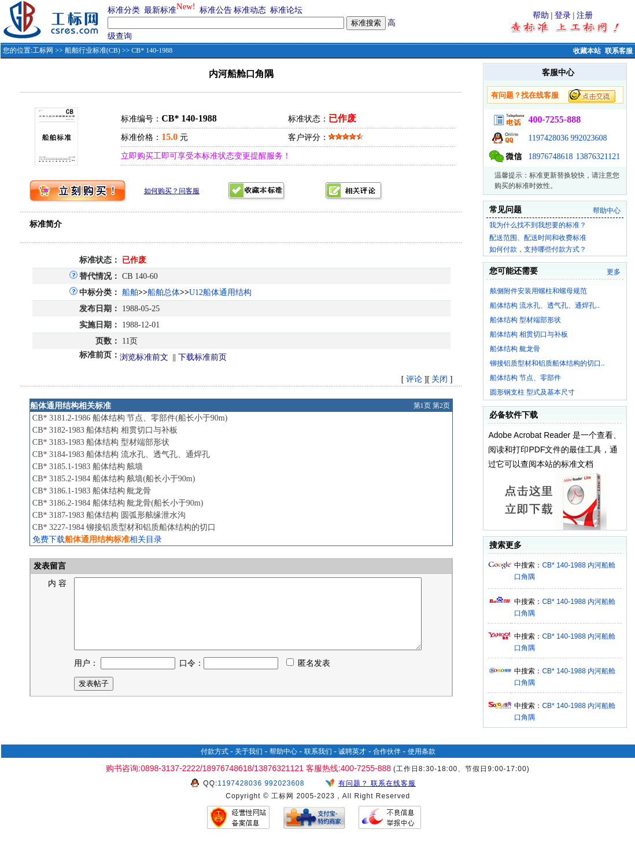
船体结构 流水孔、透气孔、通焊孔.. (545, 305)
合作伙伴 (387, 751)
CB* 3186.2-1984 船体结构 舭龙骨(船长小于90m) (118, 503)
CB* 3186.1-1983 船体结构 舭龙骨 (91, 491)
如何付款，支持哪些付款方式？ (537, 249)
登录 (563, 15)
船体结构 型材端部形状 (525, 320)
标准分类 (124, 10)
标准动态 (250, 10)
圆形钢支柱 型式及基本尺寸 (532, 392)
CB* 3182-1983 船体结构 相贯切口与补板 (105, 430)
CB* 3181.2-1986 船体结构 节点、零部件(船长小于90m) (130, 418)
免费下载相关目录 (97, 539)
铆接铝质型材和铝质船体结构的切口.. (547, 363)
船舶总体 (163, 292)
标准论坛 (286, 10)
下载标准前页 (202, 357)
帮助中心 (607, 211)
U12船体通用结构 (220, 292)
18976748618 (551, 156)
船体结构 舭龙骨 (515, 349)
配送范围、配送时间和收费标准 (537, 238)
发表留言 (49, 566)
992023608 (589, 138)
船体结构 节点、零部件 (525, 378)
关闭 (439, 379)
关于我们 (249, 751)
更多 (614, 272)
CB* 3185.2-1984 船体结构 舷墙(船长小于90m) (113, 478)
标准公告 (216, 10)
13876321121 (598, 156)
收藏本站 (587, 51)
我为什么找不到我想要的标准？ (537, 225)
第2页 (441, 405)
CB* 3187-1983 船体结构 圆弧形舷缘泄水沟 (109, 515)
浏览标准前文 (144, 357)
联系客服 (619, 51)
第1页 (422, 405)
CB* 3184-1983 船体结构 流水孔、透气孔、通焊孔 (121, 454)
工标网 (42, 50)
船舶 (130, 292)
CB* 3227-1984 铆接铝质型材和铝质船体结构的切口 (124, 527)
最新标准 (160, 10)
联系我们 (318, 751)
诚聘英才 (352, 751)
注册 (585, 15)
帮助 (541, 15)
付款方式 (214, 751)
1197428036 (548, 138)
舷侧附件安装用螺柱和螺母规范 (538, 291)
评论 (414, 379)
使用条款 (421, 751)
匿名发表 (308, 677)
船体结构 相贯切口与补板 (529, 334)
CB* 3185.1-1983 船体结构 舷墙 (87, 466)
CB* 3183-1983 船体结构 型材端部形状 (100, 442)
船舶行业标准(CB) (92, 50)
